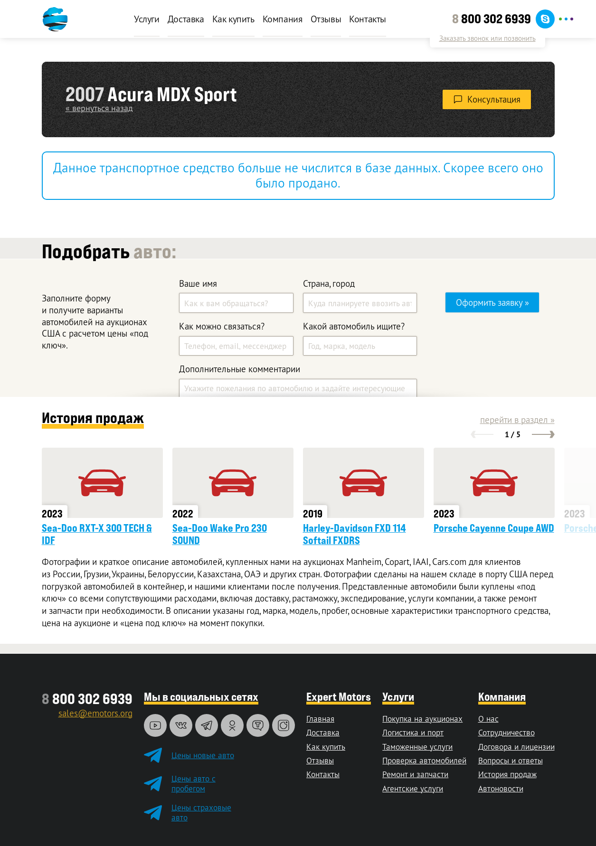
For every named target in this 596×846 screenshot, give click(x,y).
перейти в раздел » (517, 419)
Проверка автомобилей (424, 760)
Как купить (233, 19)
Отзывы (326, 19)
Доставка (186, 19)
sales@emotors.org (95, 713)
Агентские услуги (412, 788)
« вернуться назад (99, 108)
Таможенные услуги (417, 747)
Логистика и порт (413, 732)
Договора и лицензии (516, 747)
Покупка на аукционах (422, 719)
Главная (320, 719)
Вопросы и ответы (510, 760)
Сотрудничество (506, 732)
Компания (283, 19)
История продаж (507, 774)
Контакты (367, 19)
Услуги (147, 19)
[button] (482, 434)
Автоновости (500, 788)
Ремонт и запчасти (415, 774)
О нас (488, 719)
